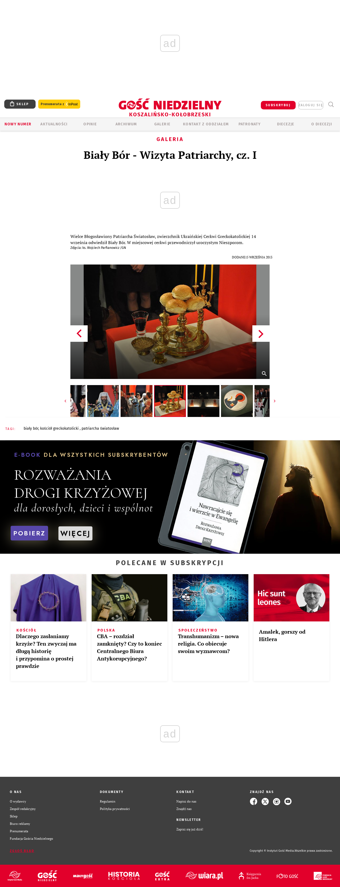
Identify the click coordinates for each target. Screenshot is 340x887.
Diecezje (285, 124)
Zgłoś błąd (22, 851)
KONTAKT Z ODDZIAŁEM (206, 124)
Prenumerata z (59, 104)
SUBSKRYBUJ (278, 105)
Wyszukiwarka (331, 104)
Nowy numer (18, 124)
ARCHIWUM (126, 124)
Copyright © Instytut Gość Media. (272, 850)
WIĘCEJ (75, 533)
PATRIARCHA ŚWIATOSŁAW (100, 428)
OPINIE (90, 124)
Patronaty (250, 124)
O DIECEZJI (321, 124)
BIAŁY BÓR (31, 428)
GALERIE (162, 124)
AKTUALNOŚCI (53, 124)
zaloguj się (311, 105)
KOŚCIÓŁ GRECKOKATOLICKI (60, 428)
